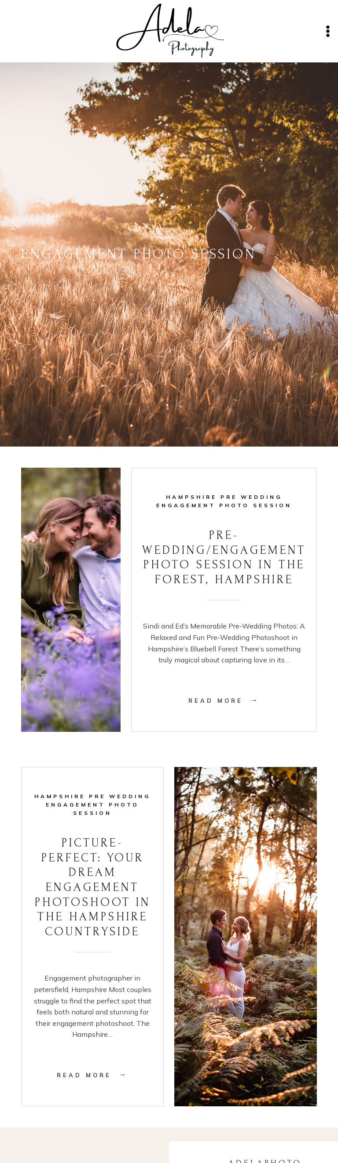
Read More (224, 700)
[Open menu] (327, 31)
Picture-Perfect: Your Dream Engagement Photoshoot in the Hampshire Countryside (93, 887)
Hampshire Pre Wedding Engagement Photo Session (92, 804)
